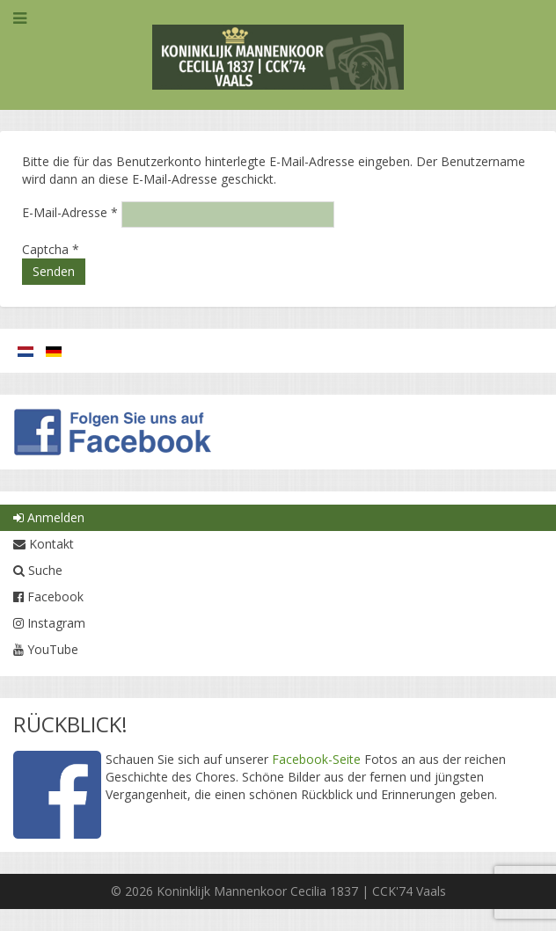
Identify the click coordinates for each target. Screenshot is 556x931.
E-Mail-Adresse (70, 212)
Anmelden (48, 517)
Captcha (50, 249)
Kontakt (43, 543)
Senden (54, 271)
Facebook (48, 596)
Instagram (49, 623)
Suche (37, 570)
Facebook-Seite (316, 759)
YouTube (45, 649)
